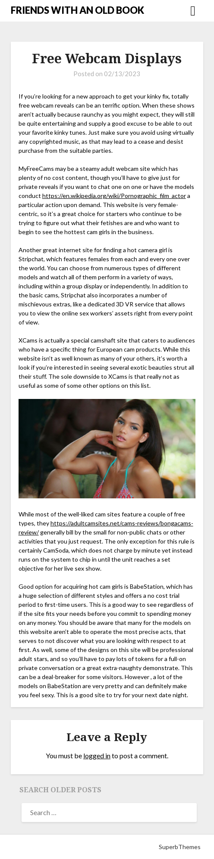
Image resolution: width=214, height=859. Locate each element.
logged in (96, 755)
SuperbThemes (180, 846)
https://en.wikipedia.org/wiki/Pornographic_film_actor (114, 195)
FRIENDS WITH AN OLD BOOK (77, 10)
